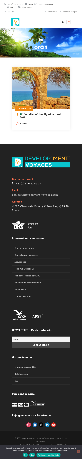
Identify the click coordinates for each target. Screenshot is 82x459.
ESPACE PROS (27, 7)
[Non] (78, 451)
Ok (25, 455)
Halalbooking (21, 374)
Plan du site (20, 289)
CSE (16, 380)
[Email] (41, 339)
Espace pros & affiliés (25, 367)
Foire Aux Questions (24, 268)
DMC (12, 7)
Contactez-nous (22, 296)
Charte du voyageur (24, 248)
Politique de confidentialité (27, 282)
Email (31, 4)
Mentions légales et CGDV (27, 275)
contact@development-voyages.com (35, 195)
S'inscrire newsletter (45, 4)
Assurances (20, 262)
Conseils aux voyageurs (26, 255)
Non (32, 455)
